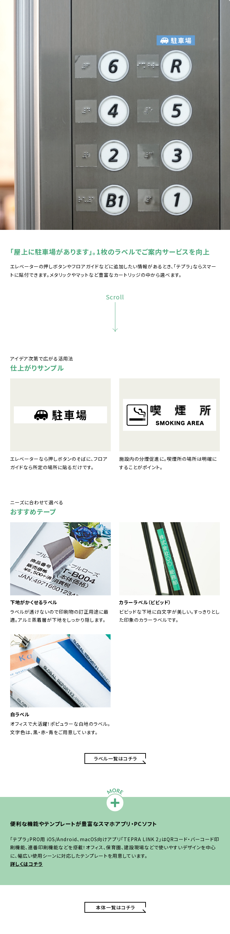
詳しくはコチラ (26, 863)
